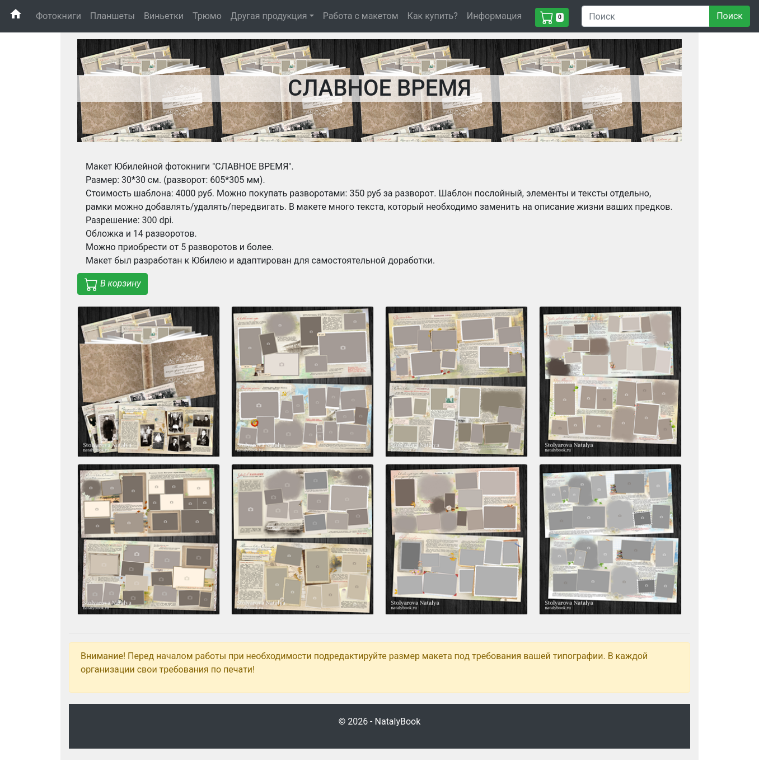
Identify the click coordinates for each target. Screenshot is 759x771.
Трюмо (207, 16)
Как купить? (432, 16)
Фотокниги (58, 16)
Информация (494, 16)
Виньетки (164, 16)
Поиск (729, 16)
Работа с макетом (361, 16)
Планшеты (112, 16)
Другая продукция (269, 16)
